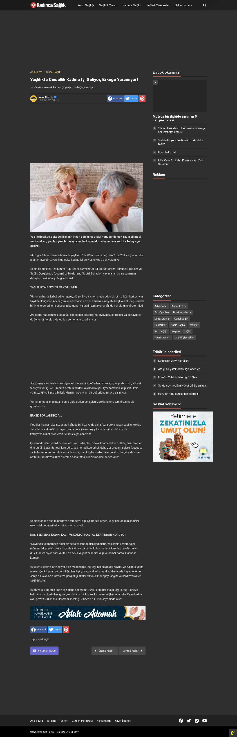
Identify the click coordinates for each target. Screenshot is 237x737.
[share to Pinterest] (142, 98)
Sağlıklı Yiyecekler (157, 5)
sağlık (187, 331)
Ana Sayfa (36, 720)
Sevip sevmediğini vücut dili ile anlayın (182, 385)
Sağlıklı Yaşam (108, 5)
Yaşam (176, 331)
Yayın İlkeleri (123, 720)
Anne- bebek (179, 306)
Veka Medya (48, 97)
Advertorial (161, 306)
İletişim (51, 720)
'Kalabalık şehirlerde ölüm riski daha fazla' (180, 142)
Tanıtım (63, 720)
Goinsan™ (74, 732)
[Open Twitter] (189, 721)
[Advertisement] (118, 41)
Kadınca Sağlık (132, 5)
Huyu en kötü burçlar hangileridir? (179, 394)
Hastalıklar (160, 325)
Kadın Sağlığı (85, 5)
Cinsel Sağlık (43, 639)
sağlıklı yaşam (162, 337)
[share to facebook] (115, 98)
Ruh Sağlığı (161, 331)
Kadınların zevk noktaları (173, 360)
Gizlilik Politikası (82, 720)
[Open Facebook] (181, 721)
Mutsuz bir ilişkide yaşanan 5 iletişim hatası (175, 118)
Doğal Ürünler (162, 318)
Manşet (194, 325)
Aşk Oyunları (162, 312)
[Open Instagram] (196, 721)
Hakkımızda (104, 720)
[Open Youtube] (204, 721)
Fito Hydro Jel (167, 152)
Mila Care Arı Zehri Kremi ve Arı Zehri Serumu (181, 162)
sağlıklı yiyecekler (184, 337)
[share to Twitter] (131, 98)
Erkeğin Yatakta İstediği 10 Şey (177, 377)
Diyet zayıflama (182, 312)
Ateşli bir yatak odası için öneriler (179, 369)
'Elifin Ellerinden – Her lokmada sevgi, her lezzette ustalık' (181, 130)
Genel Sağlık (181, 318)
